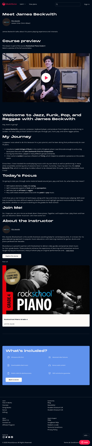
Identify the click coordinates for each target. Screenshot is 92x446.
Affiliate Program (8, 425)
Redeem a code (53, 425)
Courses (5, 405)
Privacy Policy (52, 429)
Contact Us (6, 422)
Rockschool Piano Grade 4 (16, 319)
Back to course (14, 380)
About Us (5, 420)
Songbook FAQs (53, 422)
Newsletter (51, 405)
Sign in (87, 4)
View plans (33, 4)
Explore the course (12, 256)
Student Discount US (55, 410)
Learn (22, 4)
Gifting (4, 412)
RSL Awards (15, 21)
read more (70, 250)
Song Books (6, 407)
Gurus (4, 410)
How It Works (7, 403)
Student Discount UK (55, 407)
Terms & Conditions (55, 427)
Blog (49, 403)
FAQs (49, 420)
